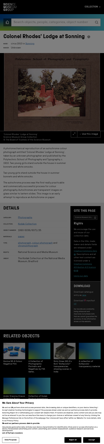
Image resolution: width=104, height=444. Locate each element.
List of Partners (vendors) (12, 436)
